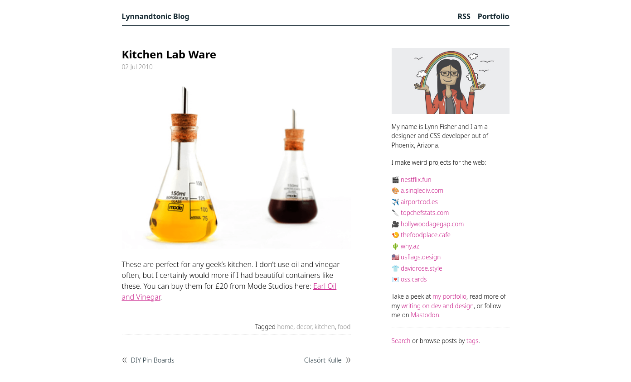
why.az (410, 246)
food (344, 326)
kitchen (325, 326)
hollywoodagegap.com (432, 224)
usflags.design (421, 257)
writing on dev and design (438, 305)
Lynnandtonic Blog (155, 16)
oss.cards (414, 279)
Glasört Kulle (323, 360)
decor (303, 326)
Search (401, 340)
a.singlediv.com (422, 190)
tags (472, 340)
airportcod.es (419, 201)
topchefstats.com (425, 212)
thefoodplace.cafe (426, 234)
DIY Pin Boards (153, 360)
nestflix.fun (416, 179)
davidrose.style (421, 268)
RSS (464, 16)
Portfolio (494, 16)
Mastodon (425, 314)
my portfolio (449, 296)
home (285, 326)
